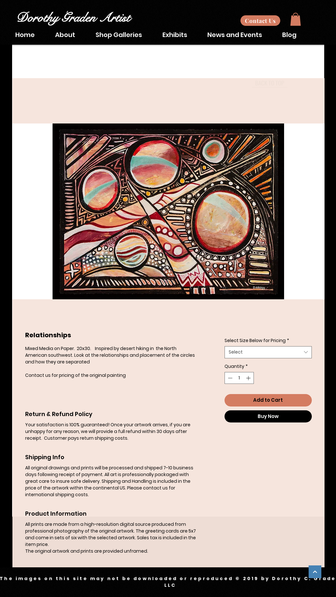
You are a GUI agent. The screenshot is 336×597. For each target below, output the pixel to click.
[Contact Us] (260, 20)
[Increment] (249, 378)
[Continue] (315, 571)
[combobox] (268, 352)
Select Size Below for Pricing (257, 341)
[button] (295, 19)
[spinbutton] (239, 378)
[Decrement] (229, 378)
